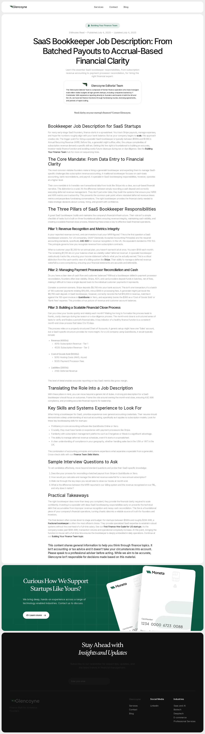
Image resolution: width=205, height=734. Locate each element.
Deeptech (179, 713)
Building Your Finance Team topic (67, 536)
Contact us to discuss (70, 603)
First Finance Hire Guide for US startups (122, 526)
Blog (126, 7)
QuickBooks (83, 297)
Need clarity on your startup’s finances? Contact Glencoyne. (102, 112)
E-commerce (180, 717)
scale (139, 135)
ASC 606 (84, 241)
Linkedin (154, 706)
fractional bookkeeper (58, 523)
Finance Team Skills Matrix (86, 454)
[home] (18, 7)
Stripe (107, 259)
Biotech (177, 709)
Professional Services (184, 721)
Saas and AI (180, 706)
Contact (113, 7)
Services (98, 7)
